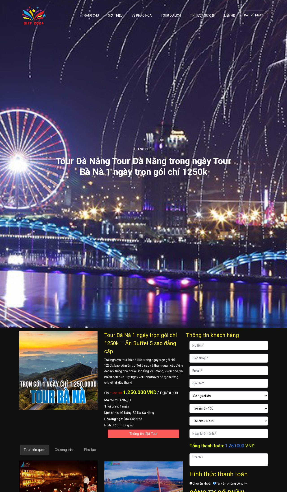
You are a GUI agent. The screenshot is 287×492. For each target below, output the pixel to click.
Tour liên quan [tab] (34, 461)
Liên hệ (229, 15)
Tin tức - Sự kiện (202, 15)
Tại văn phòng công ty (230, 483)
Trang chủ (90, 15)
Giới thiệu (115, 15)
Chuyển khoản (200, 483)
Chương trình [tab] (64, 461)
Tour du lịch (171, 15)
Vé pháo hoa (142, 15)
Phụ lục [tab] (90, 461)
